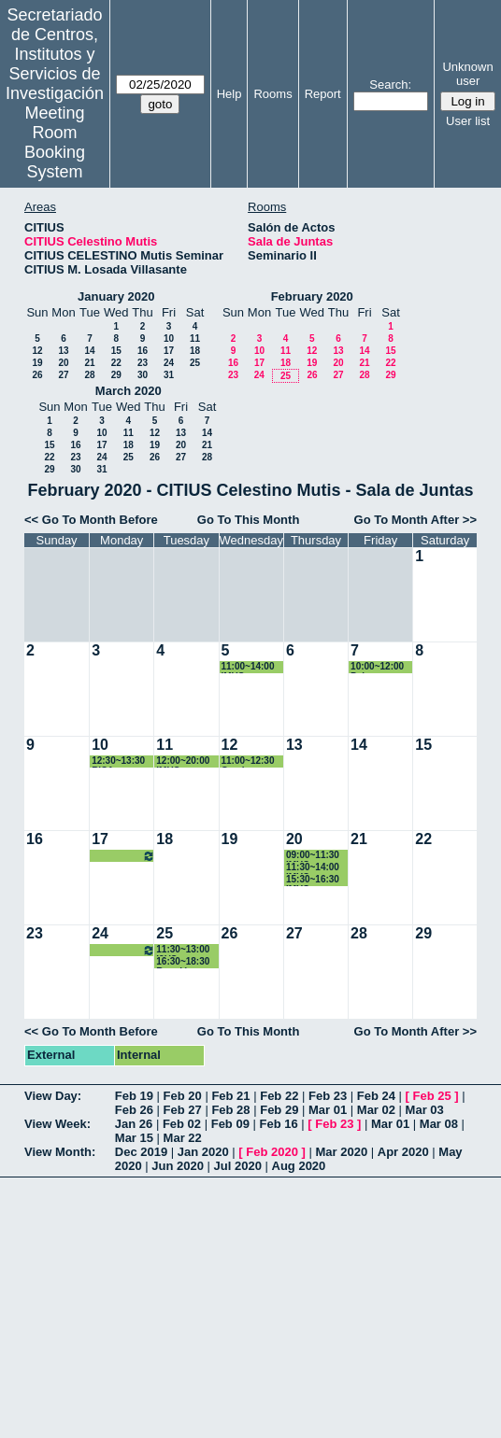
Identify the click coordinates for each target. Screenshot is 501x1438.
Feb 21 (230, 1096)
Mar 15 (134, 1138)
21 (89, 363)
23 (142, 363)
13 (63, 350)
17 (169, 350)
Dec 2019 (141, 1152)
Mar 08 (439, 1124)
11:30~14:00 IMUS (312, 868)
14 (89, 350)
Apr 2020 (403, 1152)
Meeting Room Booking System (54, 142)
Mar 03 (425, 1110)
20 (63, 363)
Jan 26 (133, 1124)
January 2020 (116, 296)
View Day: (52, 1096)
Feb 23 (327, 1096)
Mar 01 (327, 1110)
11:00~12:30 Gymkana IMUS (248, 761)
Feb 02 (182, 1124)
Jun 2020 (177, 1166)
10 (169, 338)
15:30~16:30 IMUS (312, 880)
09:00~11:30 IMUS (312, 856)
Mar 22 (183, 1138)
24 (169, 363)
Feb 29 (279, 1110)
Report (323, 94)
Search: (390, 85)
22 (116, 363)
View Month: (59, 1152)
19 (37, 363)
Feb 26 (134, 1110)
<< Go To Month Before (91, 520)
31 (169, 375)
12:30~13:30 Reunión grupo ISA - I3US (123, 856)
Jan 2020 (203, 1152)
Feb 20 (183, 1096)
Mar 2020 (342, 1152)
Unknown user (467, 74)
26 (37, 375)
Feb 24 (376, 1096)
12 (37, 350)
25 (195, 363)
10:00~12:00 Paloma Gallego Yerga (382, 667)
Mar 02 (376, 1110)
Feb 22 (279, 1096)
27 (63, 375)
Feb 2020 (272, 1152)
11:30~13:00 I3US (182, 950)
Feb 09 (230, 1124)
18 (195, 350)
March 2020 (128, 391)
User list (468, 121)
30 (142, 375)
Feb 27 (183, 1110)
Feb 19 (134, 1096)
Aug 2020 (299, 1166)
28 (89, 375)
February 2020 (312, 296)
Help (229, 94)
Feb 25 (432, 1096)
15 (116, 350)
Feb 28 (230, 1110)
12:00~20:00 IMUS (182, 761)
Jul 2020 (238, 1166)
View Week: (57, 1124)
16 (142, 350)
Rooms (272, 94)
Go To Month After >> (415, 520)
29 (116, 375)
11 (195, 338)
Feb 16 (278, 1124)
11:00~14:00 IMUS (248, 667)
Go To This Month (248, 520)
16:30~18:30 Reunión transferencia (185, 962)
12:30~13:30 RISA (118, 761)
